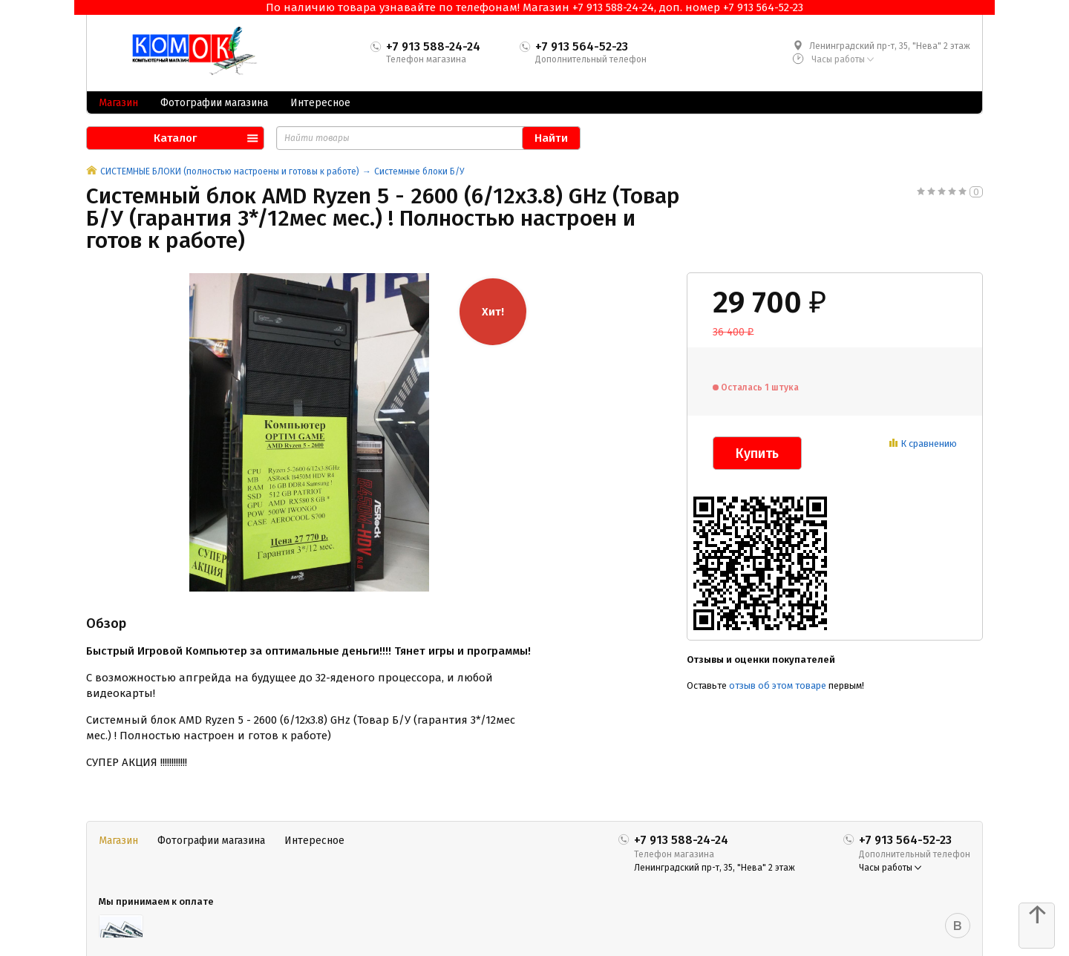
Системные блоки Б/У (419, 171)
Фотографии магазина (214, 102)
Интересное (320, 102)
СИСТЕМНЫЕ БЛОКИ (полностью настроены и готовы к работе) (229, 171)
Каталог (175, 138)
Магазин (118, 102)
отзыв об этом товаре (777, 685)
